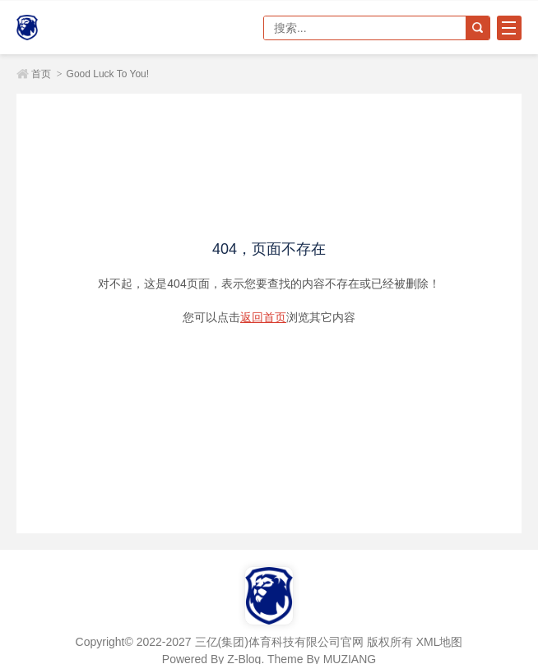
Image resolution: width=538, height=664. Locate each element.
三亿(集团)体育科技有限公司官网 (74, 27)
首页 (41, 74)
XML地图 (439, 641)
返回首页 (263, 317)
